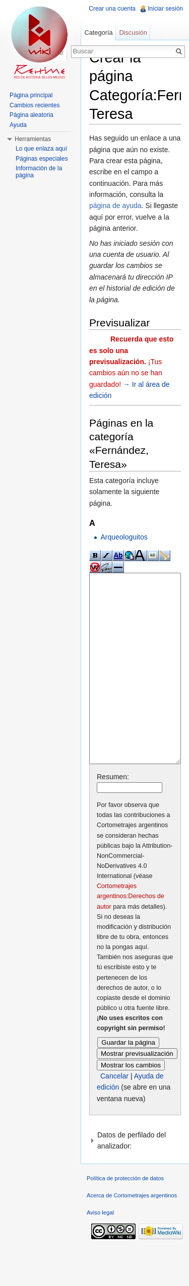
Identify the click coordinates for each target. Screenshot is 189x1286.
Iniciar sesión (165, 8)
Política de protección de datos (125, 1216)
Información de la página (39, 172)
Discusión (133, 32)
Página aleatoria (31, 114)
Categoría (98, 32)
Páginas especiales (42, 158)
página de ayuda (115, 205)
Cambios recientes (34, 105)
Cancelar (114, 1114)
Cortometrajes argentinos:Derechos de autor (130, 933)
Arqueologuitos (123, 537)
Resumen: (113, 814)
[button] (135, 1178)
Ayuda (18, 124)
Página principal (31, 95)
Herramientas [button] (33, 139)
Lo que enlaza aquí (41, 148)
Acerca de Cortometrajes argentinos (132, 1233)
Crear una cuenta (112, 8)
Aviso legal (100, 1250)
